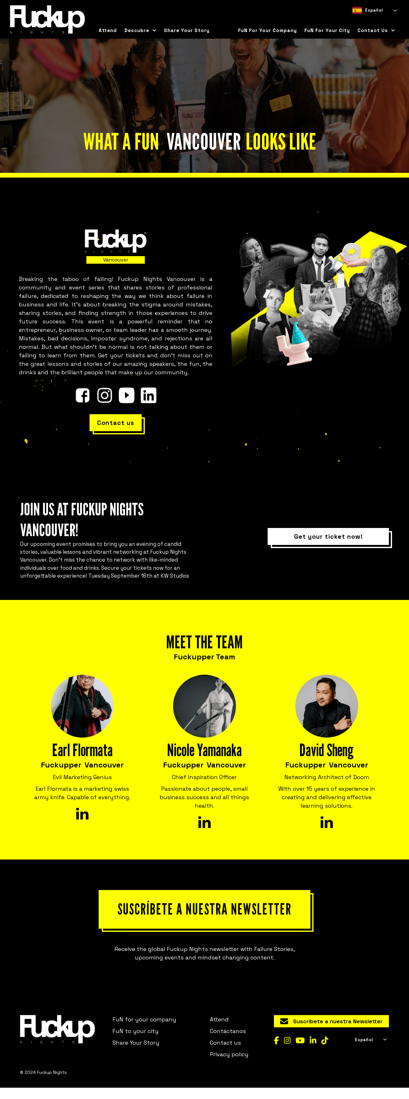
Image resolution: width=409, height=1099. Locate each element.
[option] (366, 20)
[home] (47, 19)
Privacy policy (229, 1065)
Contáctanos (228, 1042)
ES (354, 20)
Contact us (225, 1053)
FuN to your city (135, 1042)
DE (377, 20)
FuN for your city (327, 30)
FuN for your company (267, 30)
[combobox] (374, 10)
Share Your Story (187, 30)
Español (367, 10)
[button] (140, 30)
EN (366, 20)
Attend (108, 30)
